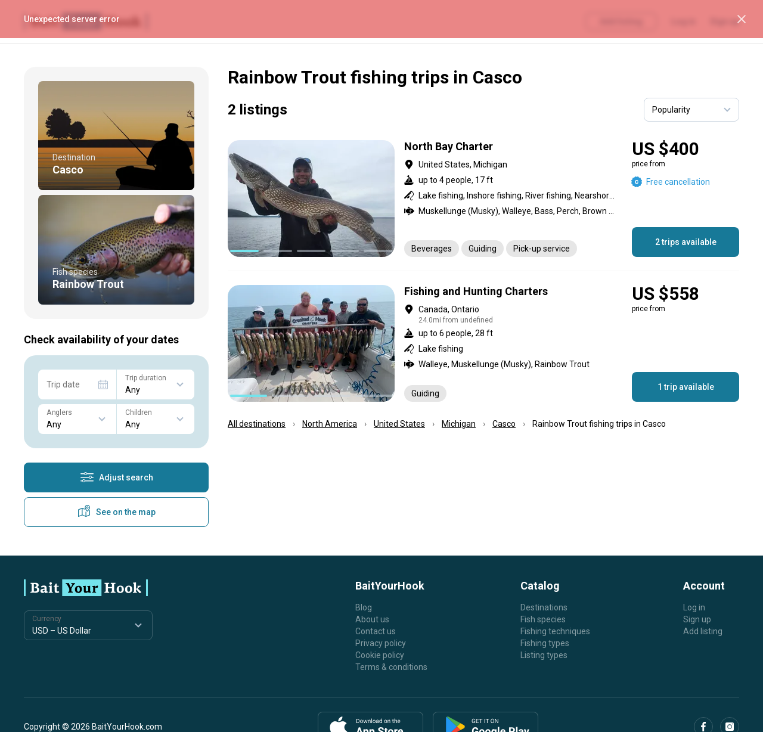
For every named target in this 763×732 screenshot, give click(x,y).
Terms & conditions (391, 667)
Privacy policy (380, 643)
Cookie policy (379, 655)
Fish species (543, 619)
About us (372, 619)
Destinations (543, 607)
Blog (363, 607)
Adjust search (116, 477)
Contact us (375, 631)
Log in (694, 607)
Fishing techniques (555, 631)
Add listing (702, 631)
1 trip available (685, 387)
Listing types (543, 655)
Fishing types (544, 643)
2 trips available (686, 242)
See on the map (116, 512)
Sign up (697, 619)
